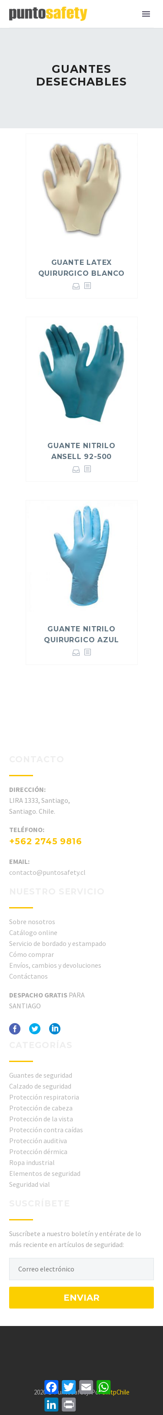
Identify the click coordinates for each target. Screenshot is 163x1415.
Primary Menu (146, 14)
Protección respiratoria (44, 1097)
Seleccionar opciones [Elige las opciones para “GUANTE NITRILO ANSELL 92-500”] (76, 469)
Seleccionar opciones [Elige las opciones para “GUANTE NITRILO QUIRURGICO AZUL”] (76, 652)
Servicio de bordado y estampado (57, 943)
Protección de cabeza (41, 1107)
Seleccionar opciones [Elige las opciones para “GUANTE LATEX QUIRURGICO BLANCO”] (76, 286)
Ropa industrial (32, 1162)
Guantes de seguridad (40, 1075)
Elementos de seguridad (44, 1173)
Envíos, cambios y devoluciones (55, 965)
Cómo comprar (31, 954)
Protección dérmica (38, 1151)
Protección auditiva (38, 1140)
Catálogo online (33, 932)
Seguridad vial (29, 1184)
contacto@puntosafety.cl (47, 872)
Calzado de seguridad (40, 1086)
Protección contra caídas (46, 1129)
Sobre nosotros (32, 921)
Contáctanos (28, 976)
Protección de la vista (41, 1118)
